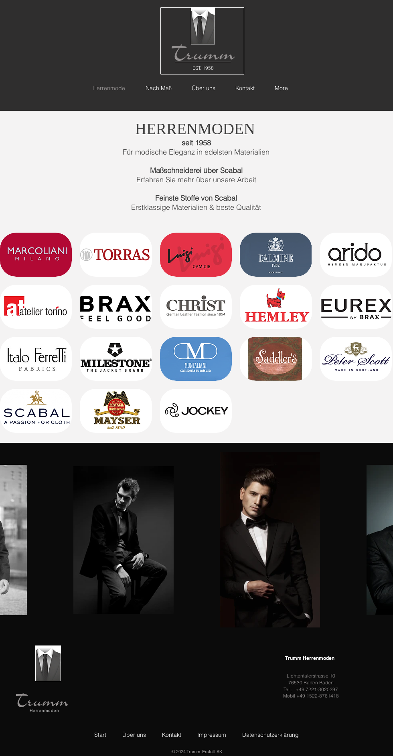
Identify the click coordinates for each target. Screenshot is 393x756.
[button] (36, 255)
